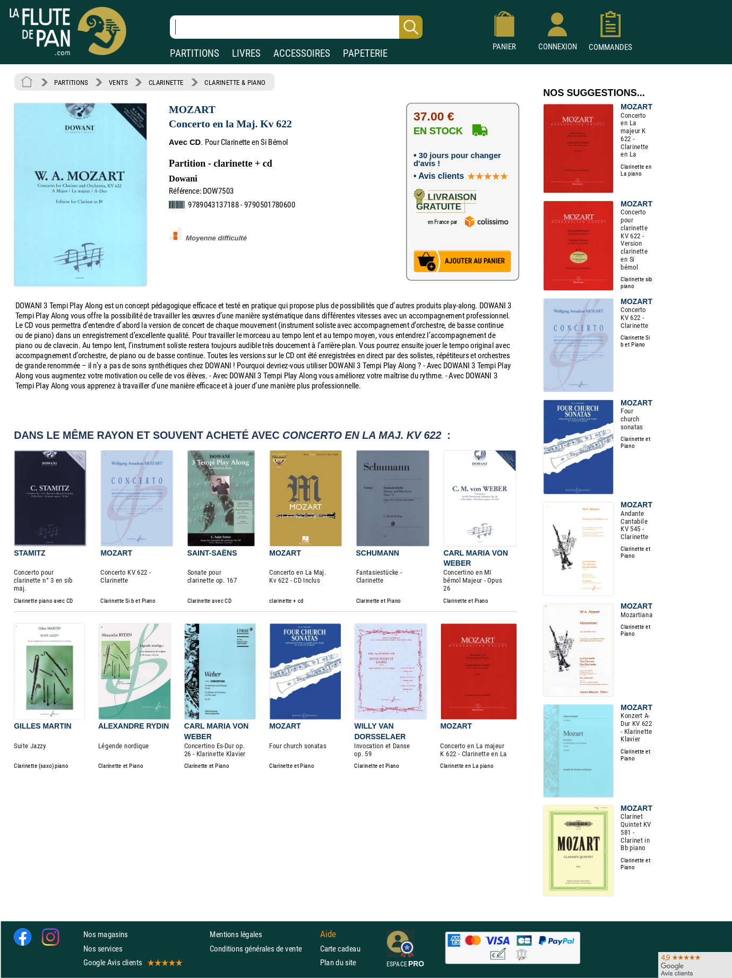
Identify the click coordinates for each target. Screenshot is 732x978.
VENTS (118, 82)
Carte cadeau (340, 948)
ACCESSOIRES (301, 53)
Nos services (102, 948)
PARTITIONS (194, 53)
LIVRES (246, 53)
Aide (328, 934)
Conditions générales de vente (262, 948)
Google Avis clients (132, 962)
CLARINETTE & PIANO (234, 82)
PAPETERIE (365, 53)
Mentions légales (236, 934)
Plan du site (338, 962)
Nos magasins (105, 934)
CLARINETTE (166, 82)
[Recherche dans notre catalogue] (296, 27)
